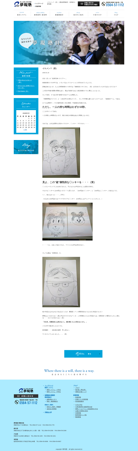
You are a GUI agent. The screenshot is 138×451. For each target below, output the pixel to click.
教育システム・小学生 (54, 390)
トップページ (49, 385)
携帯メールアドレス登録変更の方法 (86, 409)
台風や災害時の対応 (81, 411)
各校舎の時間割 (52, 409)
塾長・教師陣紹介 (52, 401)
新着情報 (78, 397)
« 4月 (25, 129)
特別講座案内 (79, 401)
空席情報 (78, 413)
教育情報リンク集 (81, 415)
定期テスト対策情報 (81, 399)
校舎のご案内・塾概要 (54, 407)
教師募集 (78, 417)
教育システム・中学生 (54, 392)
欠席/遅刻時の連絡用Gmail (83, 407)
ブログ (77, 387)
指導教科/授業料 (50, 395)
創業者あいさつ (52, 399)
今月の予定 (78, 405)
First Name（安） (23, 91)
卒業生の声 (48, 412)
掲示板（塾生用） (81, 390)
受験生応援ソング (81, 392)
